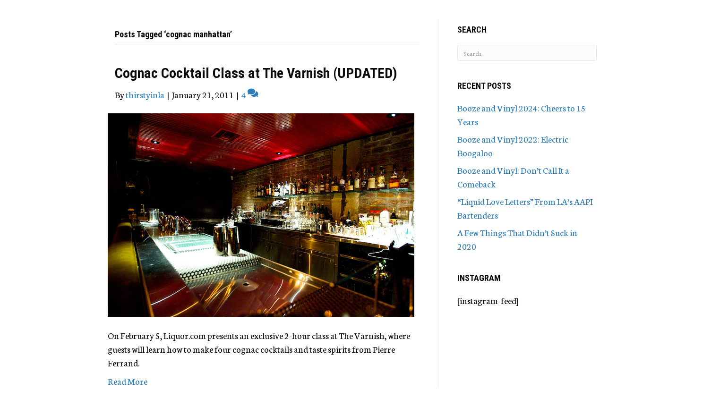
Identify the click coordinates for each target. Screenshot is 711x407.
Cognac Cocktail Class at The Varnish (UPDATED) (256, 73)
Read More (127, 381)
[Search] (527, 53)
